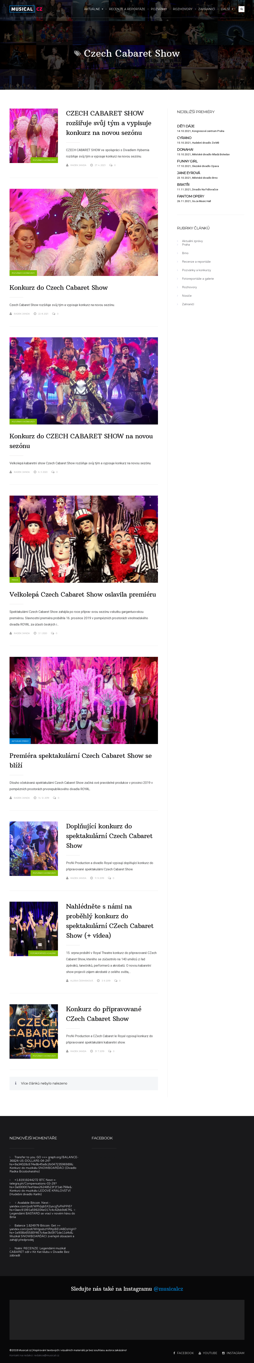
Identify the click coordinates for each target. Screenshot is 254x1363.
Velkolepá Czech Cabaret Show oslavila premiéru (83, 594)
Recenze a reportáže (127, 9)
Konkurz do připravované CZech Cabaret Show (103, 1014)
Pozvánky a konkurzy (44, 160)
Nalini (18, 1248)
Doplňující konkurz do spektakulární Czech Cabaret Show (109, 836)
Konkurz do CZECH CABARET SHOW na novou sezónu (81, 441)
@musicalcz (168, 1289)
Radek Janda (76, 165)
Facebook (183, 1353)
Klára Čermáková (79, 980)
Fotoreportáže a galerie (43, 953)
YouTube (208, 1353)
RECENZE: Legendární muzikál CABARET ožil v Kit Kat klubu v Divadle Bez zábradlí (39, 1252)
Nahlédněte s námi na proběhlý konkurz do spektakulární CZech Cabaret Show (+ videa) (110, 921)
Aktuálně (93, 9)
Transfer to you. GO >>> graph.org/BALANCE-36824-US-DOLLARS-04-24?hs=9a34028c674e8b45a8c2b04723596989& (44, 1160)
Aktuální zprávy (20, 741)
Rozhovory (182, 9)
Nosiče (187, 296)
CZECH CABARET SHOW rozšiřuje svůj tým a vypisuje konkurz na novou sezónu (108, 123)
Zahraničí (206, 9)
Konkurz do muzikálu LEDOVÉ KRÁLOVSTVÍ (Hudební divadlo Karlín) (40, 1192)
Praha (15, 580)
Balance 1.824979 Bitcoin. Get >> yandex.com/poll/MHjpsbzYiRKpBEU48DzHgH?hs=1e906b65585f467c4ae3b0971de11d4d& (43, 1229)
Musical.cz (107, 1157)
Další (227, 9)
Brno (185, 253)
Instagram (233, 1353)
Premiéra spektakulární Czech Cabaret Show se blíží (81, 760)
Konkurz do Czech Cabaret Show (59, 288)
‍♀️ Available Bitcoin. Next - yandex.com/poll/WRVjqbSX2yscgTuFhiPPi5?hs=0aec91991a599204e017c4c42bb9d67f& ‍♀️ (42, 1206)
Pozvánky (159, 9)
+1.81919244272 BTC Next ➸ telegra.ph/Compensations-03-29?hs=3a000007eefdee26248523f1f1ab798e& (41, 1183)
